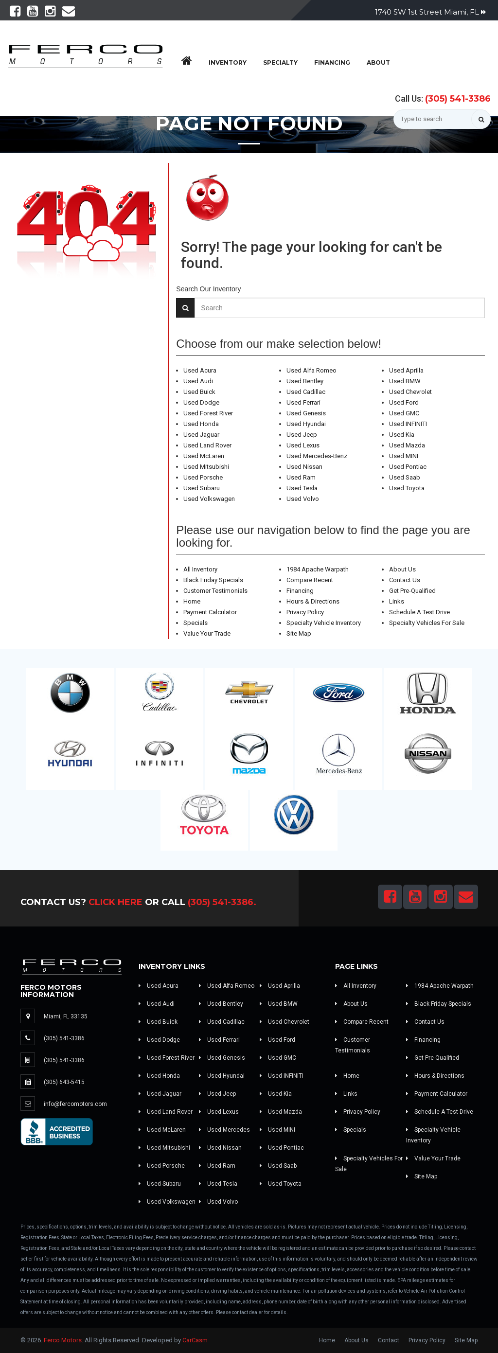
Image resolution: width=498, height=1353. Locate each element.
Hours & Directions (312, 601)
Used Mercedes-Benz (316, 456)
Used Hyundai (306, 423)
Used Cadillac (305, 391)
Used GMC (404, 413)
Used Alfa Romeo (311, 370)
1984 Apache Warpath (317, 569)
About (378, 62)
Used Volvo (302, 498)
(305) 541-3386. (222, 902)
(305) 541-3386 (458, 98)
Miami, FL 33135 (66, 1016)
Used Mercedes (224, 1129)
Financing (332, 62)
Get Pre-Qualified (412, 590)
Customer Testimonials (215, 590)
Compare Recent (309, 580)
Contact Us (404, 580)
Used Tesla (302, 488)
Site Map (298, 633)
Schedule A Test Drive (419, 612)
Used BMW (405, 381)
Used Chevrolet (410, 391)
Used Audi (198, 381)
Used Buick (199, 391)
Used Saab (404, 477)
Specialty (280, 62)
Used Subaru (201, 488)
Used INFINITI (408, 423)
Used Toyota (407, 488)
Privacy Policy (305, 612)
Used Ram (301, 477)
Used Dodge (201, 402)
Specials (195, 622)
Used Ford (404, 402)
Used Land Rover (207, 445)
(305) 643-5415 (64, 1082)
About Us (402, 569)
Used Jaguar (201, 434)
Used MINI (403, 456)
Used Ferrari (303, 402)
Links (396, 601)
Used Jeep (301, 434)
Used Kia (401, 434)
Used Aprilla (406, 370)
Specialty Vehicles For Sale (426, 622)
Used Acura (199, 370)
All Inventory (200, 569)
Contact (388, 1340)
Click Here (115, 902)
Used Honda (201, 423)
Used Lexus (303, 445)
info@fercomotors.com (75, 1104)
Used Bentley (304, 381)
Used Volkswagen (209, 498)
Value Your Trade (207, 633)
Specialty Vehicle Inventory (323, 622)
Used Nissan (304, 466)
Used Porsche (203, 477)
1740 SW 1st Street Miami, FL (430, 12)
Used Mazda (407, 445)
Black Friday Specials (213, 580)
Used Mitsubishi (206, 466)
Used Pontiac (408, 466)
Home (191, 601)
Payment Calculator (210, 612)
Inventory (228, 62)
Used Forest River (208, 413)
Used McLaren (203, 456)
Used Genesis (306, 413)
